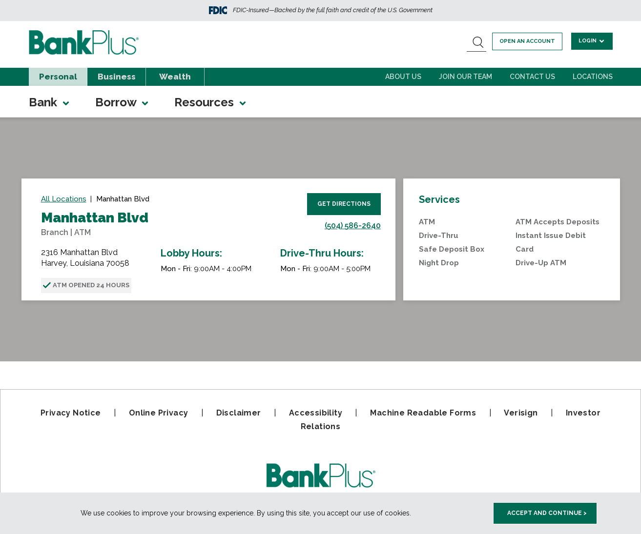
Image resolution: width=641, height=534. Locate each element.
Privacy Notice (71, 412)
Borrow (122, 102)
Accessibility (315, 412)
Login (592, 41)
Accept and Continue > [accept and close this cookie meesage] (547, 513)
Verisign (521, 412)
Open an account (529, 41)
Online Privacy (158, 412)
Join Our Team (465, 76)
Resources (211, 102)
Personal (58, 76)
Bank (50, 102)
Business (117, 76)
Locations (593, 76)
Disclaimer (238, 412)
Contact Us (532, 76)
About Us (403, 76)
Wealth (175, 76)
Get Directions (344, 203)
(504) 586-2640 (353, 225)
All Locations (63, 199)
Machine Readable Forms (423, 412)
